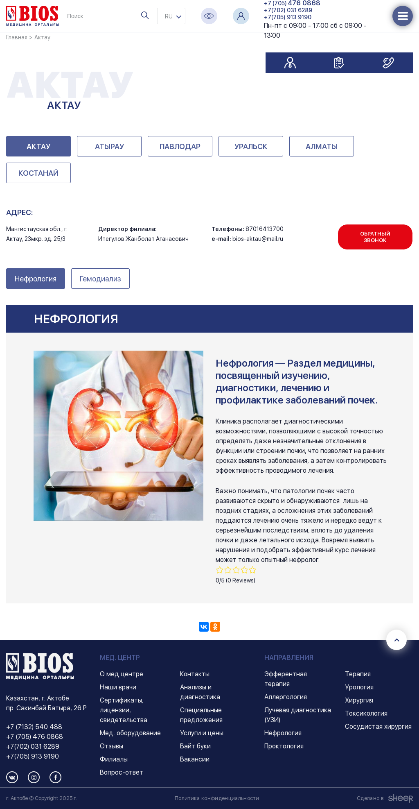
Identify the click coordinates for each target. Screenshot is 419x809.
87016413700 (265, 229)
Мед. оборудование (130, 733)
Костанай (38, 173)
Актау (38, 146)
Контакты (195, 674)
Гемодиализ (100, 278)
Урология (359, 687)
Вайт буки (195, 746)
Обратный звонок (375, 237)
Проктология (284, 746)
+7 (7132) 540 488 (34, 727)
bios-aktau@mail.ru (257, 239)
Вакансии (195, 759)
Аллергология (285, 697)
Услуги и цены (201, 733)
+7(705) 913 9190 (287, 17)
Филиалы (114, 759)
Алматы (322, 146)
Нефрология (35, 278)
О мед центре (121, 674)
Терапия (358, 674)
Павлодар (180, 146)
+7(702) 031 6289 (288, 10)
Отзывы (111, 746)
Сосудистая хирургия (378, 726)
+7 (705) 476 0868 (34, 737)
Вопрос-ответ (121, 772)
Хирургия (359, 700)
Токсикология (366, 713)
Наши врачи (118, 687)
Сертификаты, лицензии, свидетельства (123, 710)
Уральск (251, 146)
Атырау (109, 146)
